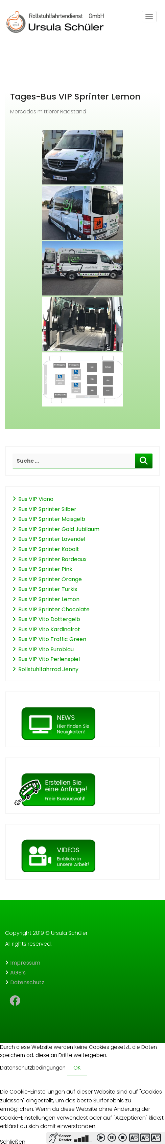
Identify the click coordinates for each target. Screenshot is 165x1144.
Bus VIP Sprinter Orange (50, 579)
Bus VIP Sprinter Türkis (47, 589)
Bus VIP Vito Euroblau (46, 649)
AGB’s (18, 972)
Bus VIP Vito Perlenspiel (49, 659)
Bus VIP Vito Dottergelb (49, 619)
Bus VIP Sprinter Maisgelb (51, 519)
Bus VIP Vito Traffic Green (52, 639)
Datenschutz (27, 982)
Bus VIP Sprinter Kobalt (48, 549)
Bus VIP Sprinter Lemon (48, 599)
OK (77, 1068)
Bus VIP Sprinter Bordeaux (52, 559)
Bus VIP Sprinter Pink (45, 569)
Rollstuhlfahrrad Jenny (48, 669)
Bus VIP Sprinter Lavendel (51, 539)
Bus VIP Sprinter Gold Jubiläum (58, 529)
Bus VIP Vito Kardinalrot (49, 629)
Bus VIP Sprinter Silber (47, 509)
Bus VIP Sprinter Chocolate (54, 609)
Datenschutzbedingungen (33, 1067)
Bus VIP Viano (35, 499)
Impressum (25, 963)
